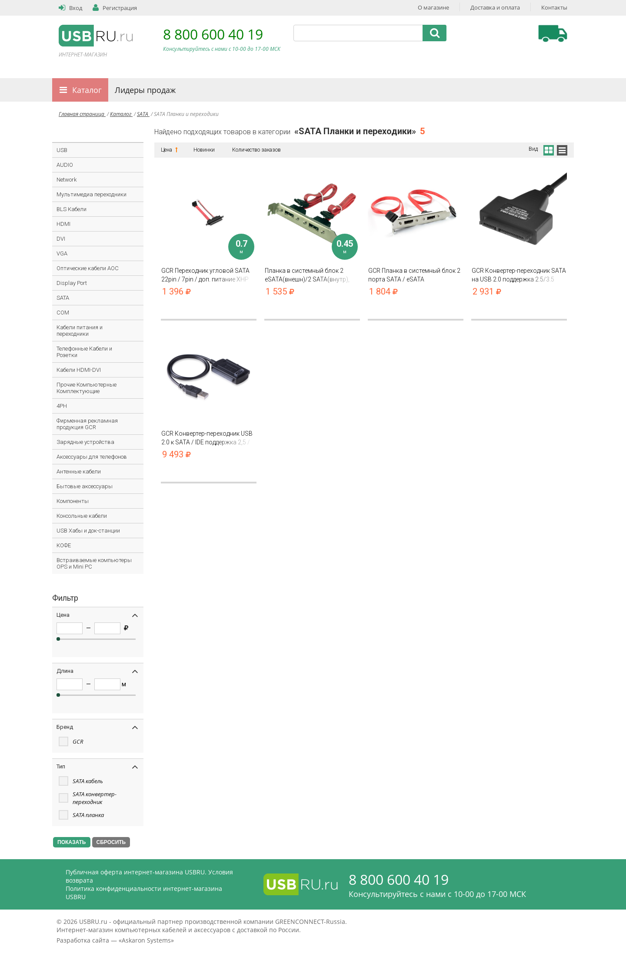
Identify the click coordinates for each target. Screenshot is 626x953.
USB (62, 150)
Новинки (204, 150)
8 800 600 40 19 (213, 34)
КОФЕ (64, 545)
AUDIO (65, 165)
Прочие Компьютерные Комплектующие (87, 387)
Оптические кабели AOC (88, 268)
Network (67, 179)
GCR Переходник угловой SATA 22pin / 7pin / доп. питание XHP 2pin (208, 275)
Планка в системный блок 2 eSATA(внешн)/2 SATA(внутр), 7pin (312, 275)
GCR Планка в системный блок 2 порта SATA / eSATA (415, 275)
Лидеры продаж (145, 90)
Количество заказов (256, 150)
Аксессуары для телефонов (92, 456)
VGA (62, 253)
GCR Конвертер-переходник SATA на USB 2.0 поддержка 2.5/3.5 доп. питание (519, 275)
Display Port (72, 283)
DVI (61, 238)
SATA (143, 114)
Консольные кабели (82, 516)
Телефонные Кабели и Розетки (84, 351)
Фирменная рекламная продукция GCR (87, 423)
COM (63, 312)
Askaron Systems (146, 940)
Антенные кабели (79, 471)
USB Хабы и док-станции (88, 530)
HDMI (63, 224)
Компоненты (73, 501)
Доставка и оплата (495, 7)
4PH (62, 406)
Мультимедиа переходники (92, 194)
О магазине (433, 7)
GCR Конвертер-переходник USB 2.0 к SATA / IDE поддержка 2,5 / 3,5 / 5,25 (208, 438)
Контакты (554, 7)
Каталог (87, 90)
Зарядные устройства (85, 442)
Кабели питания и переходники (80, 330)
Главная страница (82, 114)
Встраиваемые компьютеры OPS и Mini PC (94, 563)
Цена (168, 150)
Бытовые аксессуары (85, 486)
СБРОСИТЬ (111, 842)
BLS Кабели (72, 209)
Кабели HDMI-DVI (79, 370)
